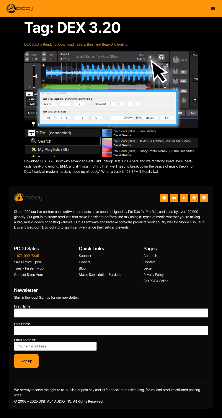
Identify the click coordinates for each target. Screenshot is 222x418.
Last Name (22, 324)
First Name (22, 306)
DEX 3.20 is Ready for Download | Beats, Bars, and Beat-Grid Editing (75, 44)
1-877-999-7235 (26, 255)
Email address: (55, 344)
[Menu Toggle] (213, 8)
